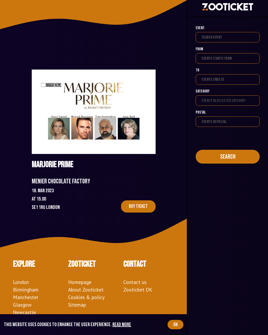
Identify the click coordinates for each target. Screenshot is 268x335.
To (197, 70)
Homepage (79, 282)
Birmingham (26, 289)
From (199, 49)
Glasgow (22, 304)
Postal (201, 112)
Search (227, 156)
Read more (121, 324)
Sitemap (77, 304)
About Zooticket (86, 289)
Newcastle (24, 312)
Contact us (134, 282)
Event (200, 28)
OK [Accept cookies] (175, 324)
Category (202, 91)
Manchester (25, 297)
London (21, 282)
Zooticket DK (137, 289)
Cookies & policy (86, 297)
